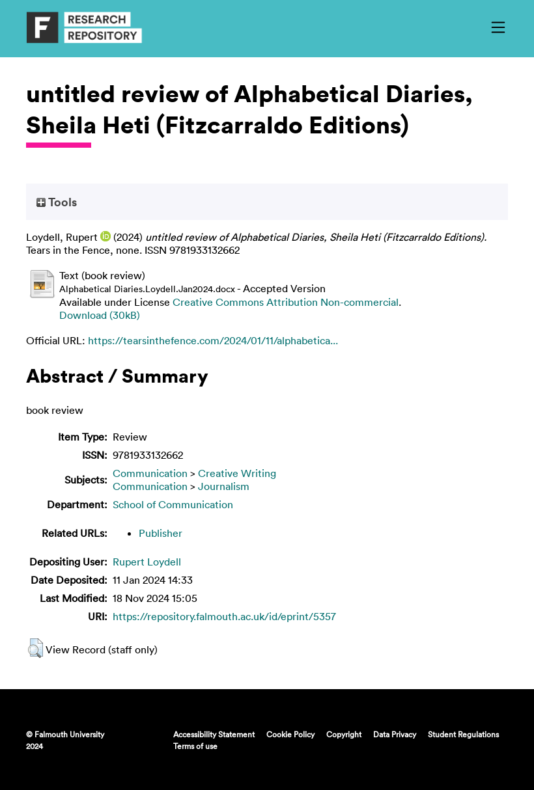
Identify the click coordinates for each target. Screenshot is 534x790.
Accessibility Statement (214, 734)
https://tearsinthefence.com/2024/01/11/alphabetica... (213, 340)
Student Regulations (463, 734)
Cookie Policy (290, 734)
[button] (35, 648)
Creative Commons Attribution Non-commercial (286, 301)
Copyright (343, 734)
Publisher (160, 532)
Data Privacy (394, 734)
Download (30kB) (99, 314)
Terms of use (195, 746)
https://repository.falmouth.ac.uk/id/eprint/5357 (224, 616)
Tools (56, 202)
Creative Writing (237, 473)
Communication (150, 473)
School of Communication (173, 504)
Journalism (223, 486)
